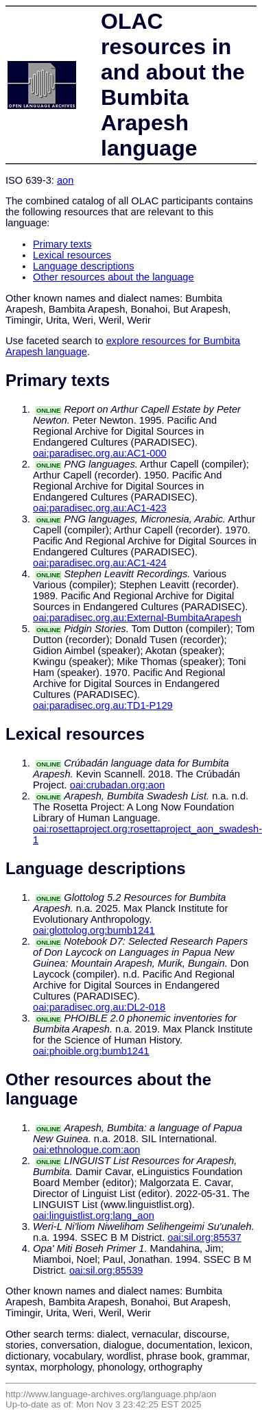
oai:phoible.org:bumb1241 (91, 1051)
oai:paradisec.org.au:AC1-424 (100, 562)
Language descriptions (83, 266)
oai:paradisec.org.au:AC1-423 (100, 508)
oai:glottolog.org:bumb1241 (94, 930)
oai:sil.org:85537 (204, 1237)
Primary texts (62, 244)
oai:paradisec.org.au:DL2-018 (99, 1007)
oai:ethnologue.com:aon (86, 1149)
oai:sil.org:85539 (106, 1270)
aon (65, 180)
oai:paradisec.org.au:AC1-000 (100, 453)
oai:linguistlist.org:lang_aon (93, 1215)
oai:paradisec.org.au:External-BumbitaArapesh (137, 617)
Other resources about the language (113, 276)
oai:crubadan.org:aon (117, 785)
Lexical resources (72, 255)
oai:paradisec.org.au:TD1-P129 (103, 705)
